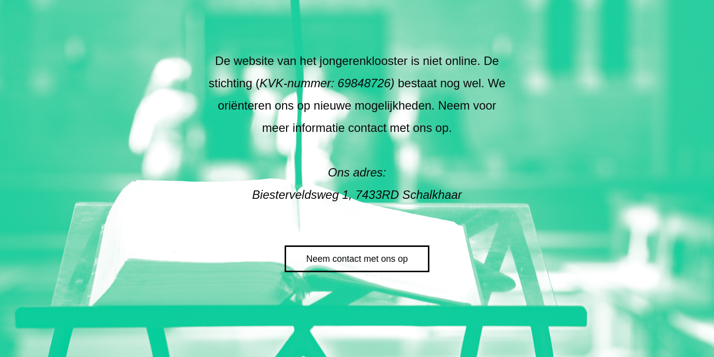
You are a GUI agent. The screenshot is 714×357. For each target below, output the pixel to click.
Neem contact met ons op (357, 259)
